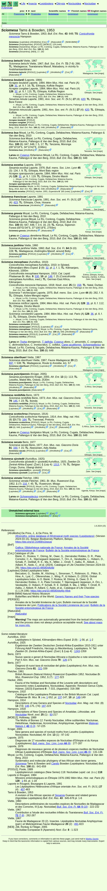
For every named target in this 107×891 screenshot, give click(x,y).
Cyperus (25, 155)
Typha (23, 341)
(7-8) (59, 63)
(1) (66, 285)
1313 (56, 464)
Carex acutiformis (71, 344)
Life (23, 3)
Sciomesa (53, 14)
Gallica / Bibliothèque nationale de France (39, 547)
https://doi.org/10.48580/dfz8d (37, 567)
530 (37, 276)
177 (57, 677)
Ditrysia (60, 3)
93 (51, 714)
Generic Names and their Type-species (77, 596)
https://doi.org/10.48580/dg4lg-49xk (50, 590)
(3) (72, 752)
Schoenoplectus (92, 344)
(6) (34, 49)
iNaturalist (56, 42)
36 (87, 303)
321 (40, 668)
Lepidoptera (46, 3)
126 (65, 660)
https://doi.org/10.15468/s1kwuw (33, 541)
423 (15, 202)
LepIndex (24, 42)
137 (60, 697)
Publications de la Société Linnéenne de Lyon (63, 605)
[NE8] (33, 51)
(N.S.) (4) (62, 99)
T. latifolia (47, 341)
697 (11, 363)
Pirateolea (36, 14)
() (73, 14)
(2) (62, 360)
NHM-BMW (71, 42)
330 (15, 448)
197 (44, 706)
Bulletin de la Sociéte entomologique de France (72, 550)
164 (24, 419)
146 (27, 706)
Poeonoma (19, 14)
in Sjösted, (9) (39, 266)
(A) (66, 303)
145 (15, 401)
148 (50, 276)
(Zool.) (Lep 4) (45, 463)
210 (25, 483)
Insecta (32, 3)
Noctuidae (90, 3)
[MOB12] (47, 44)
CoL (44, 42)
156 (79, 285)
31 (16, 85)
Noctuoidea (74, 3)
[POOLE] (38, 44)
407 (23, 789)
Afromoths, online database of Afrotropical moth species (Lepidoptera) (54, 536)
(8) (73, 292)
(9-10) (60, 248)
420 (83, 99)
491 (76, 824)
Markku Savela (92, 839)
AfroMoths (35, 42)
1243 (77, 651)
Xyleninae (6, 7)
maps (101, 73)
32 (16, 91)
